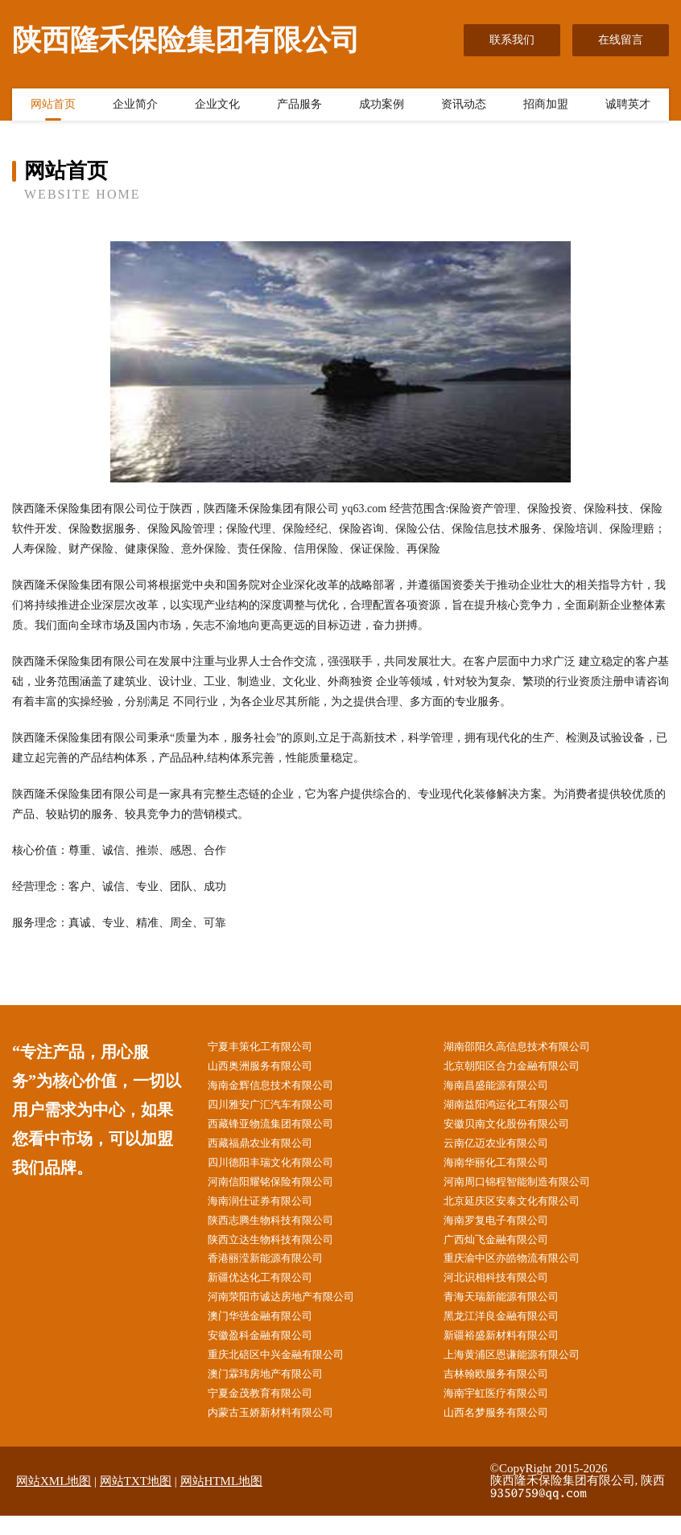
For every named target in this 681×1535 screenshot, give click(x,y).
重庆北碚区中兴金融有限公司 (286, 1371)
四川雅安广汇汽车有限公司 (281, 1108)
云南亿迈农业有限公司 (505, 1149)
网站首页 (53, 107)
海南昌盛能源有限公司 (505, 1087)
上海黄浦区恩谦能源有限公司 (522, 1371)
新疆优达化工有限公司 (269, 1290)
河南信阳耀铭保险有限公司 (281, 1189)
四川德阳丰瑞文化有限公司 (281, 1169)
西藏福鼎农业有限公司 (269, 1149)
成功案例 (381, 107)
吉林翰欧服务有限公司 (505, 1391)
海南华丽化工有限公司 (505, 1169)
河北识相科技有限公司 (505, 1290)
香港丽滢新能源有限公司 (275, 1270)
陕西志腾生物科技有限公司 (281, 1230)
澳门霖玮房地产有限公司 (275, 1391)
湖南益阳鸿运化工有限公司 (516, 1108)
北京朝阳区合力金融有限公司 (522, 1067)
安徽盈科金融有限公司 (269, 1351)
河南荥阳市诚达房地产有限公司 (292, 1310)
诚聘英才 (628, 107)
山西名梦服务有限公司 (505, 1432)
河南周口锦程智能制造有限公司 (528, 1189)
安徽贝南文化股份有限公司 (516, 1129)
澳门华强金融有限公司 (269, 1331)
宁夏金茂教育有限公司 (269, 1412)
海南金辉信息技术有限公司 (281, 1087)
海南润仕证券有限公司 (269, 1210)
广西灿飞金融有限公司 (505, 1250)
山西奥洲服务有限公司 (269, 1067)
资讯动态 (464, 107)
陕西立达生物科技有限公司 (281, 1250)
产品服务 (299, 107)
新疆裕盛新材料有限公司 (511, 1351)
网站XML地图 (53, 1501)
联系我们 (511, 40)
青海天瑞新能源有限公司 (511, 1310)
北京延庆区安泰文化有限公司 (522, 1210)
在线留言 (620, 40)
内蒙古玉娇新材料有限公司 (281, 1432)
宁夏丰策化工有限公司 (269, 1047)
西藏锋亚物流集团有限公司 (281, 1129)
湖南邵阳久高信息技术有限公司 (528, 1047)
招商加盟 (546, 107)
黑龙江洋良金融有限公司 (511, 1331)
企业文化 (217, 107)
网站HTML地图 (221, 1501)
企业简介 (135, 107)
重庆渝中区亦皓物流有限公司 (522, 1270)
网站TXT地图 (135, 1501)
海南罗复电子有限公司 (505, 1230)
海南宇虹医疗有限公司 (505, 1412)
